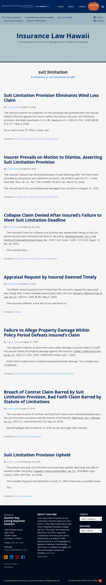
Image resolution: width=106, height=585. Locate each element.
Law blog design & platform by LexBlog (85, 580)
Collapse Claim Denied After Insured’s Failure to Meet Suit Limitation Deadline (52, 217)
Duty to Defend (64, 17)
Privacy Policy (10, 563)
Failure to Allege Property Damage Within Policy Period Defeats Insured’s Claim (47, 332)
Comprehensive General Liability (39, 17)
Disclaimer (8, 567)
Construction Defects (13, 20)
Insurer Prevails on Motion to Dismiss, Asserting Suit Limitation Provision (53, 159)
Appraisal (17, 312)
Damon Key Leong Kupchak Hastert (14, 521)
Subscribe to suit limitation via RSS (53, 77)
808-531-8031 (18, 542)
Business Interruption (36, 20)
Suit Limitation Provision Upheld (37, 455)
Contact (82, 6)
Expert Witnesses (29, 259)
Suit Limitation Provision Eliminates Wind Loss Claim (51, 97)
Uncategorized (51, 139)
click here (51, 553)
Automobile (18, 197)
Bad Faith (17, 436)
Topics (98, 17)
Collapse (17, 259)
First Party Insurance (11, 17)
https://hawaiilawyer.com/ (16, 549)
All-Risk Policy (19, 374)
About (71, 6)
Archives (99, 20)
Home (60, 6)
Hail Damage (38, 139)
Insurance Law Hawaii (53, 35)
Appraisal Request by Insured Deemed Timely (50, 277)
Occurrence (68, 374)
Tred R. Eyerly (13, 107)
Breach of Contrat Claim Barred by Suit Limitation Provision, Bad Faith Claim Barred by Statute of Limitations (52, 396)
